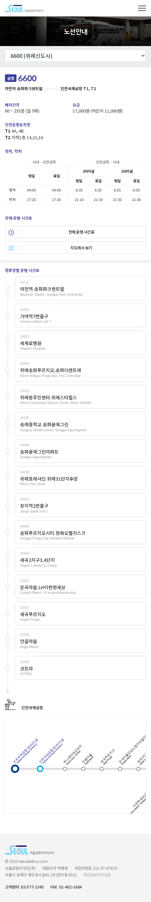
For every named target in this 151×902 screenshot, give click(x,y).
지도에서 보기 (50, 247)
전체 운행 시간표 (51, 232)
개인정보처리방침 (97, 874)
